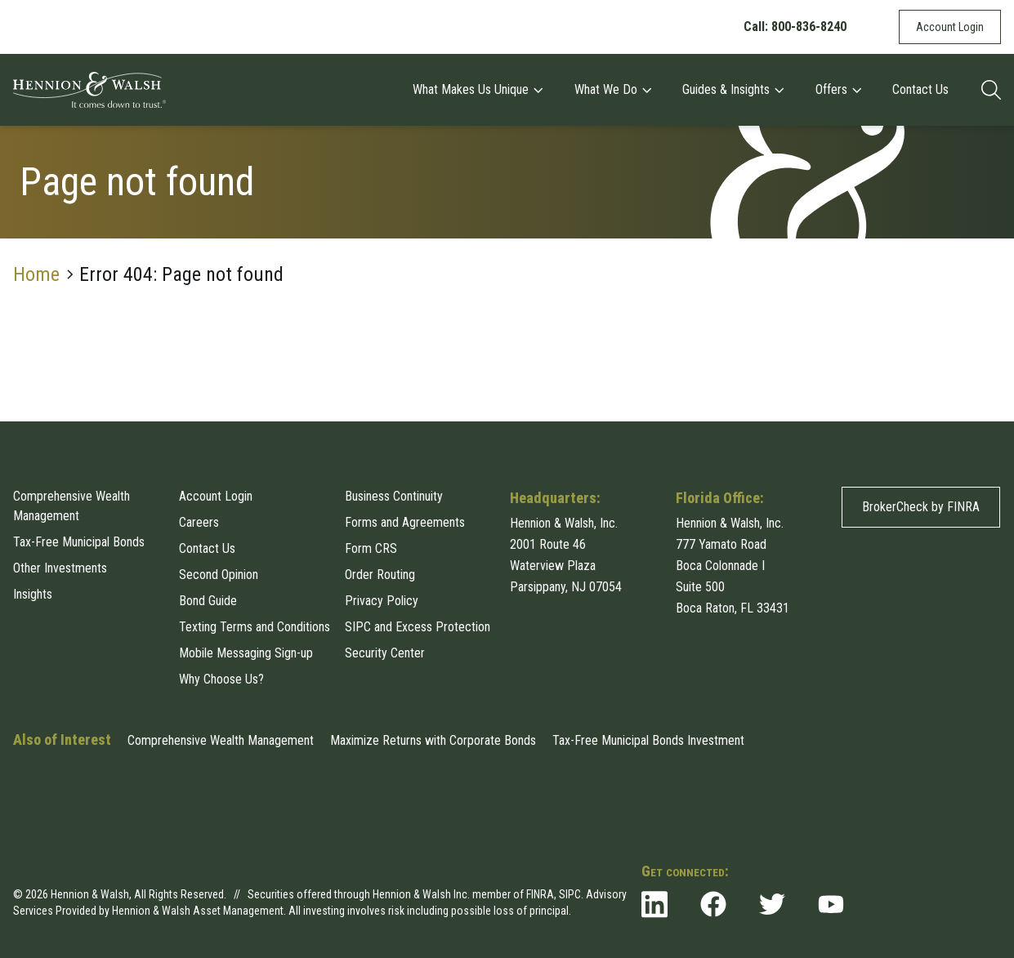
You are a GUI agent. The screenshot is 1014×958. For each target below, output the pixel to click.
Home (36, 274)
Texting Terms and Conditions (254, 627)
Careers (199, 522)
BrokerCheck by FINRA (921, 507)
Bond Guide (208, 600)
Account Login (950, 26)
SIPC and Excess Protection (417, 627)
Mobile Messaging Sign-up (246, 653)
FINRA (540, 894)
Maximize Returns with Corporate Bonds (433, 740)
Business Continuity (394, 496)
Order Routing (380, 574)
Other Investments (60, 568)
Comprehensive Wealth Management (71, 506)
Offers (837, 89)
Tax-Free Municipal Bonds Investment (648, 740)
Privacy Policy (381, 600)
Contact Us (920, 89)
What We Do (612, 89)
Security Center (385, 653)
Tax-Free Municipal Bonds (79, 542)
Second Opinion (218, 574)
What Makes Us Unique (477, 89)
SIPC (570, 894)
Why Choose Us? (221, 679)
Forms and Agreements (405, 522)
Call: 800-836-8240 (795, 26)
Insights (32, 594)
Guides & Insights (732, 89)
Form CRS (371, 548)
